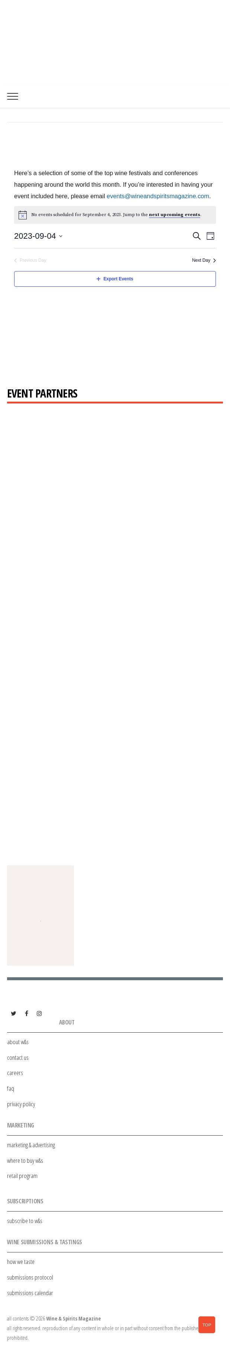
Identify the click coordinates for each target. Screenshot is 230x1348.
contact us (18, 1057)
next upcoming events (174, 215)
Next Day (204, 260)
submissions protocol (30, 1277)
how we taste (21, 1261)
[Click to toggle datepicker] (38, 236)
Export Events (115, 278)
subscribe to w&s (24, 1220)
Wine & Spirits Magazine (73, 1318)
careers (15, 1072)
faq (10, 1088)
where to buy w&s (25, 1160)
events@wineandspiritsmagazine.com (158, 196)
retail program (22, 1175)
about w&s (18, 1041)
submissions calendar (30, 1293)
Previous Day (30, 260)
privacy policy (21, 1104)
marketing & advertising (31, 1145)
